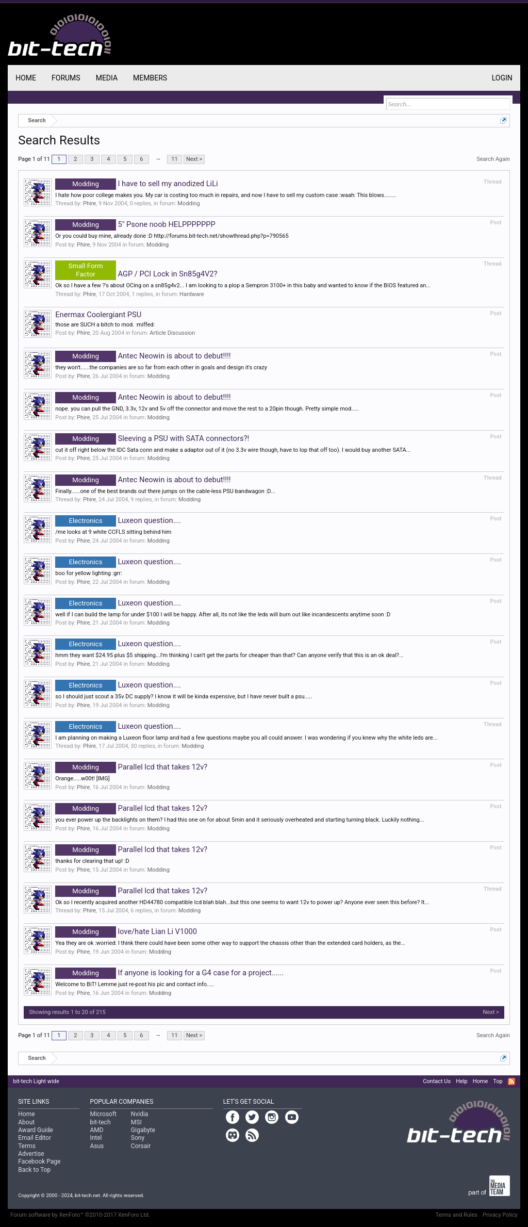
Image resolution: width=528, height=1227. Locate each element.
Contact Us (437, 1081)
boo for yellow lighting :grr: (88, 573)
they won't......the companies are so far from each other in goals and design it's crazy (161, 367)
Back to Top (34, 1169)
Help (462, 1081)
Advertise (31, 1153)
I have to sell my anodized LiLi (136, 183)
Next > (194, 159)
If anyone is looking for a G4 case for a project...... (169, 972)
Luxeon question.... (118, 520)
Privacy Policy (500, 1215)
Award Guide (35, 1130)
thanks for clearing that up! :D (92, 861)
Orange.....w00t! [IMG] (82, 778)
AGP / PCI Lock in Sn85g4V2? (136, 274)
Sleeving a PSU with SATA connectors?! (152, 438)
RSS (511, 1081)
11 (174, 159)
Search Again (493, 159)
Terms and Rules (456, 1215)
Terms (27, 1146)
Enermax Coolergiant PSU (98, 314)
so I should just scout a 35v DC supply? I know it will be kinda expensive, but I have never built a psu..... (183, 696)
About (26, 1122)
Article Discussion (172, 333)
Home (25, 78)
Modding (188, 203)
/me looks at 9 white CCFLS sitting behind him (113, 532)
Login (502, 78)
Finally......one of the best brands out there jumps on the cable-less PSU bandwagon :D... (165, 491)
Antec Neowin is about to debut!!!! (142, 356)
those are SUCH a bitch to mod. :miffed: (105, 324)
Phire (89, 203)
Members (150, 78)
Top (497, 1081)
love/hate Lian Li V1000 (126, 931)
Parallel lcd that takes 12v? (131, 767)
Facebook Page (39, 1161)
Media (107, 78)
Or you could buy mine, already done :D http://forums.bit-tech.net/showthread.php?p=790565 (171, 236)
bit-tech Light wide (36, 1081)
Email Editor (34, 1137)
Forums (66, 78)
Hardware (191, 294)
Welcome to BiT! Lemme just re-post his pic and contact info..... (134, 984)
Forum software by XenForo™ (80, 1215)
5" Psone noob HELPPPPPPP (135, 224)
